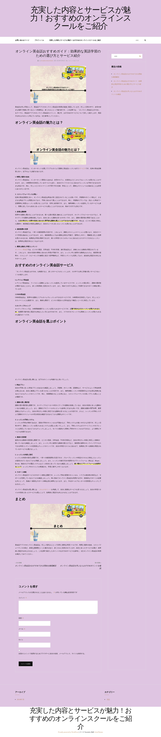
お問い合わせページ (22, 40)
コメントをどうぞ (73, 60)
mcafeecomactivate (47, 60)
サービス (82, 168)
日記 (108, 699)
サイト (21, 640)
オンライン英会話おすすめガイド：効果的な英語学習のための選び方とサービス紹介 (126, 84)
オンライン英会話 (21, 250)
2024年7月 (20, 699)
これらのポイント (45, 489)
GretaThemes (98, 732)
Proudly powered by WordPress (68, 732)
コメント (23, 598)
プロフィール (39, 40)
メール (22, 629)
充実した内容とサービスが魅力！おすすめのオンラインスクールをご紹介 (80, 19)
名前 (21, 618)
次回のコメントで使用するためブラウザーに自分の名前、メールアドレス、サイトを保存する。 (52, 654)
